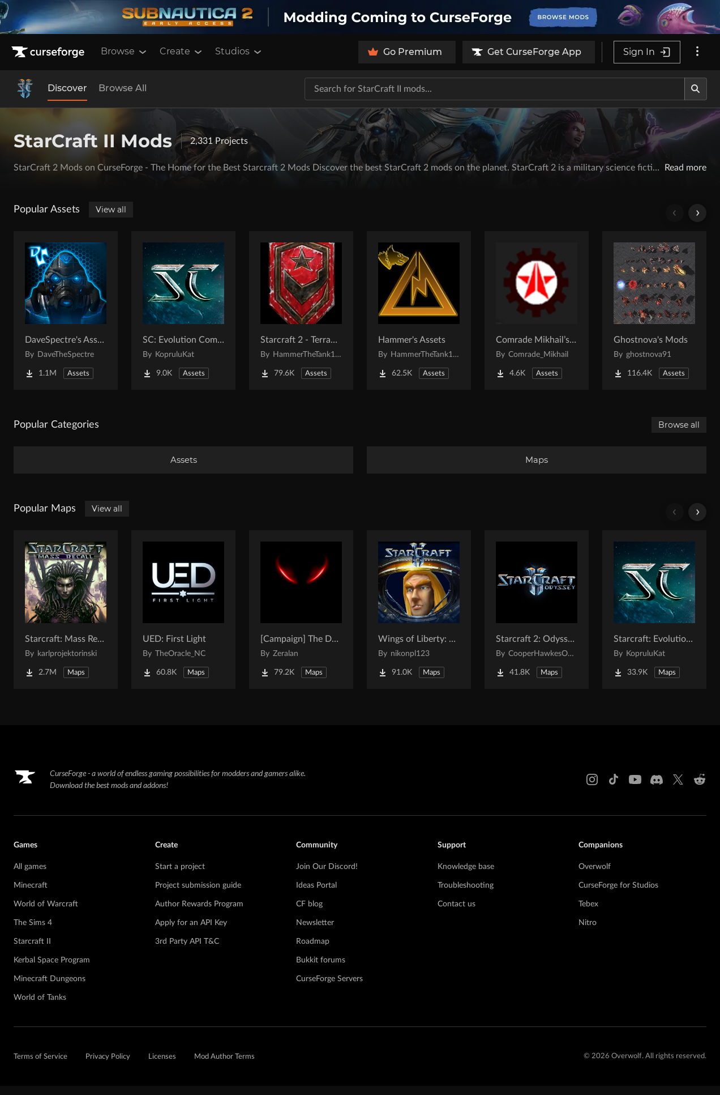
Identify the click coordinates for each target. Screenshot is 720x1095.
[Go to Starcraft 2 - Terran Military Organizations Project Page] (301, 310)
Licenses (162, 1066)
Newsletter (315, 932)
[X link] (678, 788)
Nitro (587, 932)
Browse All (122, 88)
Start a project (180, 876)
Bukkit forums (320, 969)
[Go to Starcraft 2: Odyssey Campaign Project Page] (537, 618)
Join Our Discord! (327, 876)
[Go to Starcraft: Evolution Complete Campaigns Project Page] (654, 618)
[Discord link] (656, 788)
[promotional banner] (360, 17)
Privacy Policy (107, 1066)
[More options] (697, 52)
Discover (67, 88)
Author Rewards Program (199, 913)
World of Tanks (40, 1007)
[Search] (695, 89)
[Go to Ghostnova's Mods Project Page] (654, 310)
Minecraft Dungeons (49, 988)
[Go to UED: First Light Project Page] (183, 618)
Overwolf (594, 876)
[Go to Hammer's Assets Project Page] (419, 310)
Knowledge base (466, 876)
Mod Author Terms (224, 1066)
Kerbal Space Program (52, 969)
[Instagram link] (592, 788)
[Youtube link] (635, 788)
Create (182, 51)
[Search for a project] (494, 89)
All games (30, 876)
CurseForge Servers (329, 988)
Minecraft (31, 894)
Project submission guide (198, 894)
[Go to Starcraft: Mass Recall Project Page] (66, 618)
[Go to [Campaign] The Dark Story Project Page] (301, 618)
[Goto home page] (49, 52)
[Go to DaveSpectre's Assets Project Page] (66, 310)
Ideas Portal (316, 894)
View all (111, 209)
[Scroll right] (697, 213)
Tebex (588, 913)
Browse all (679, 425)
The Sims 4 (33, 932)
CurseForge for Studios (618, 894)
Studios (239, 51)
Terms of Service (40, 1066)
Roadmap (312, 951)
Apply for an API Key (191, 932)
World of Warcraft (46, 913)
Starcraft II (32, 951)
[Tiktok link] (613, 788)
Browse (124, 51)
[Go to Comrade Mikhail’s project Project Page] (537, 310)
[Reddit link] (699, 788)
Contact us (456, 913)
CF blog (309, 913)
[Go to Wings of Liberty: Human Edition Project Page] (419, 618)
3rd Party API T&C (187, 951)
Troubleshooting (466, 894)
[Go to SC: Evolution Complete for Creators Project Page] (183, 310)
